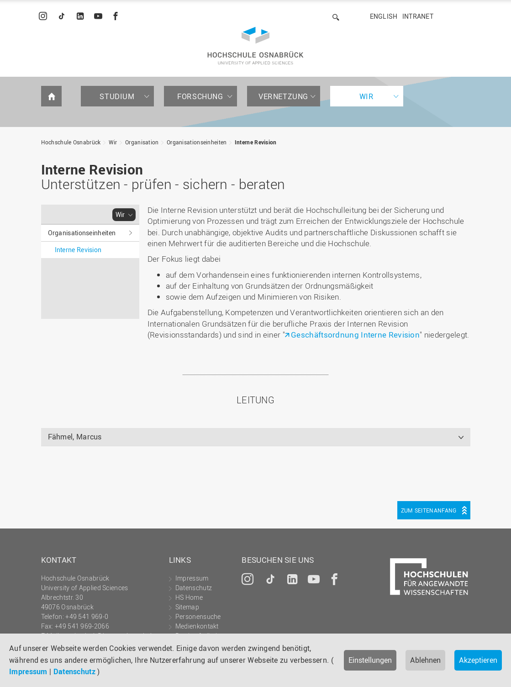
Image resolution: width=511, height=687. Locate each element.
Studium (117, 96)
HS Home (189, 597)
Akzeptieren (478, 660)
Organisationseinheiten (197, 142)
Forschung (200, 96)
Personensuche (198, 616)
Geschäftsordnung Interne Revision (355, 334)
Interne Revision (256, 142)
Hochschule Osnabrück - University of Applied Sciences (255, 45)
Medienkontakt (197, 626)
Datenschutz (74, 671)
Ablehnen (425, 660)
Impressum (28, 671)
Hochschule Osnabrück (71, 142)
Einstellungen (370, 660)
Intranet (417, 16)
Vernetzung (283, 96)
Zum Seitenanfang (429, 510)
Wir (366, 96)
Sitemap (187, 606)
